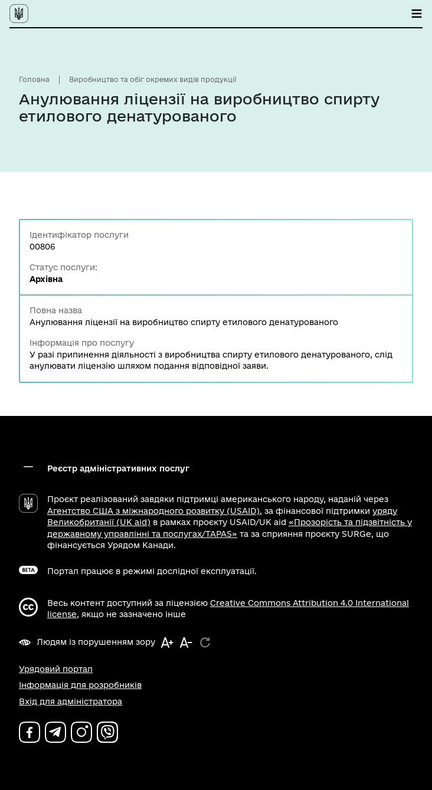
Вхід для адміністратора (70, 701)
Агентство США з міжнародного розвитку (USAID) (153, 511)
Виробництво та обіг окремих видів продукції (152, 79)
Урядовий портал (56, 669)
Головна (34, 79)
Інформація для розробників (80, 685)
